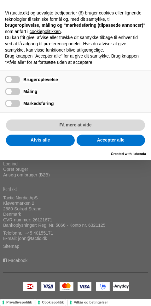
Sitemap (11, 246)
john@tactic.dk (32, 238)
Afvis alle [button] (40, 139)
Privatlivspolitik (19, 302)
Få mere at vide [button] (76, 124)
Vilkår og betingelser (91, 302)
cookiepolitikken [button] (45, 31)
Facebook (17, 260)
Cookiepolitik (53, 302)
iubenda (139, 154)
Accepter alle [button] (111, 139)
